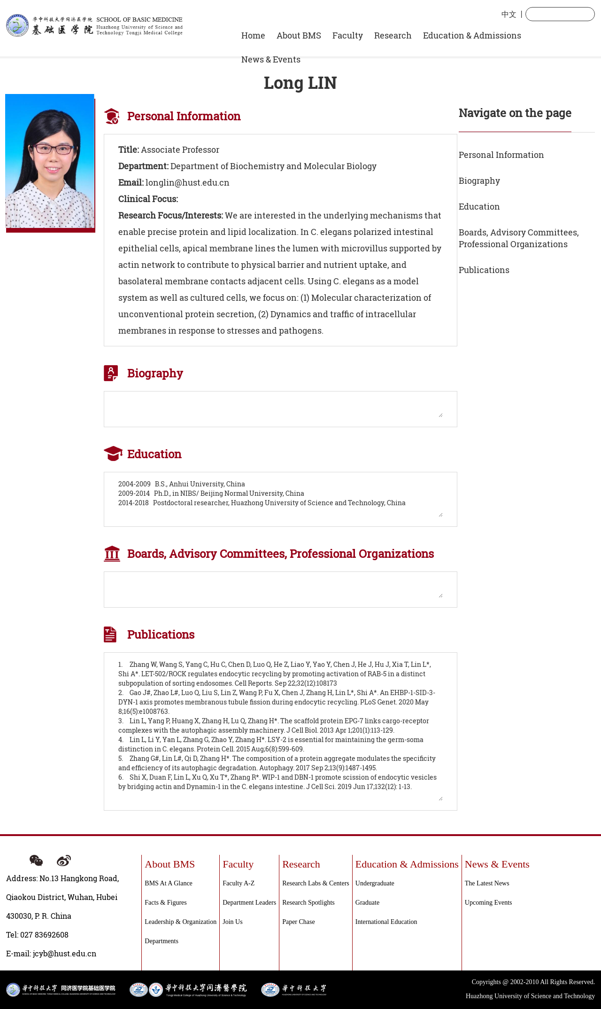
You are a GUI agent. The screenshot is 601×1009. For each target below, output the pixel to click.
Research (393, 35)
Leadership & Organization (180, 921)
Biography (479, 180)
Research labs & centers (315, 883)
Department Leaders (249, 902)
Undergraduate (374, 883)
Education (479, 206)
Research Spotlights (308, 902)
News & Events (270, 59)
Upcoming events (488, 902)
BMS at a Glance (169, 883)
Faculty (347, 35)
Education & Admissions (472, 35)
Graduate (367, 902)
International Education (386, 921)
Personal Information (501, 154)
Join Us (232, 921)
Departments (161, 941)
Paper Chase (298, 921)
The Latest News (487, 883)
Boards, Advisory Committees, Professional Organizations (519, 238)
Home (253, 35)
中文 (508, 14)
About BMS (299, 35)
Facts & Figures (165, 902)
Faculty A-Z (238, 883)
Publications (484, 269)
